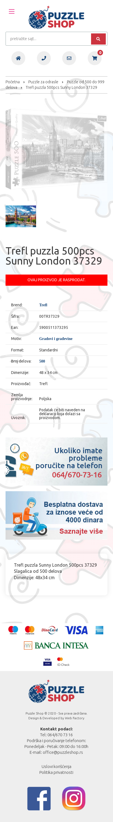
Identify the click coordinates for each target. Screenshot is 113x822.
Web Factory (74, 718)
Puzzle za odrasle (43, 82)
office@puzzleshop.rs (63, 752)
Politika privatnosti (56, 772)
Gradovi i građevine (55, 339)
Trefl (43, 305)
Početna (13, 82)
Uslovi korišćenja (56, 766)
